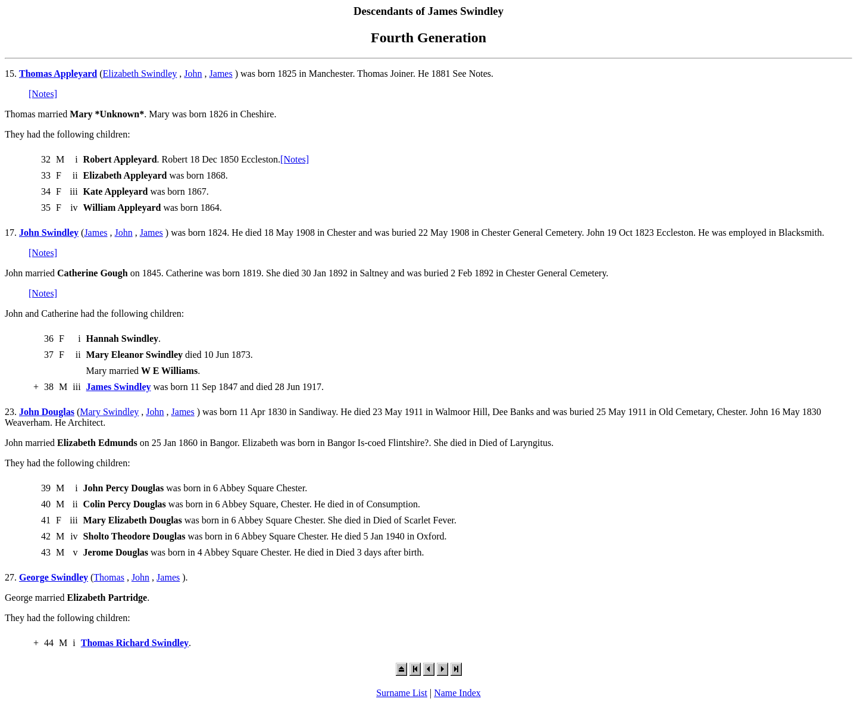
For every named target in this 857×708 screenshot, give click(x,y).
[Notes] (43, 94)
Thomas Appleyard (58, 73)
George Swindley (53, 577)
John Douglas (46, 412)
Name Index (457, 693)
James (221, 73)
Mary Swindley (109, 412)
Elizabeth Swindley (139, 73)
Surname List (401, 693)
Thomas (108, 577)
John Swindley (49, 232)
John (193, 73)
